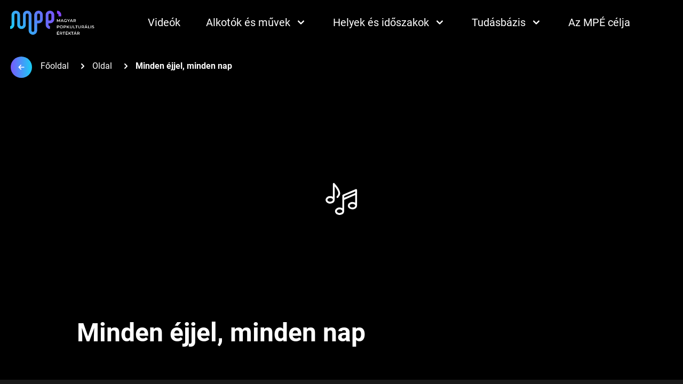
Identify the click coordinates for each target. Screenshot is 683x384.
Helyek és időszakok (389, 22)
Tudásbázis (507, 22)
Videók (164, 22)
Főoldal (55, 66)
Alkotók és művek (256, 22)
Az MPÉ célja (599, 22)
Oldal (102, 66)
